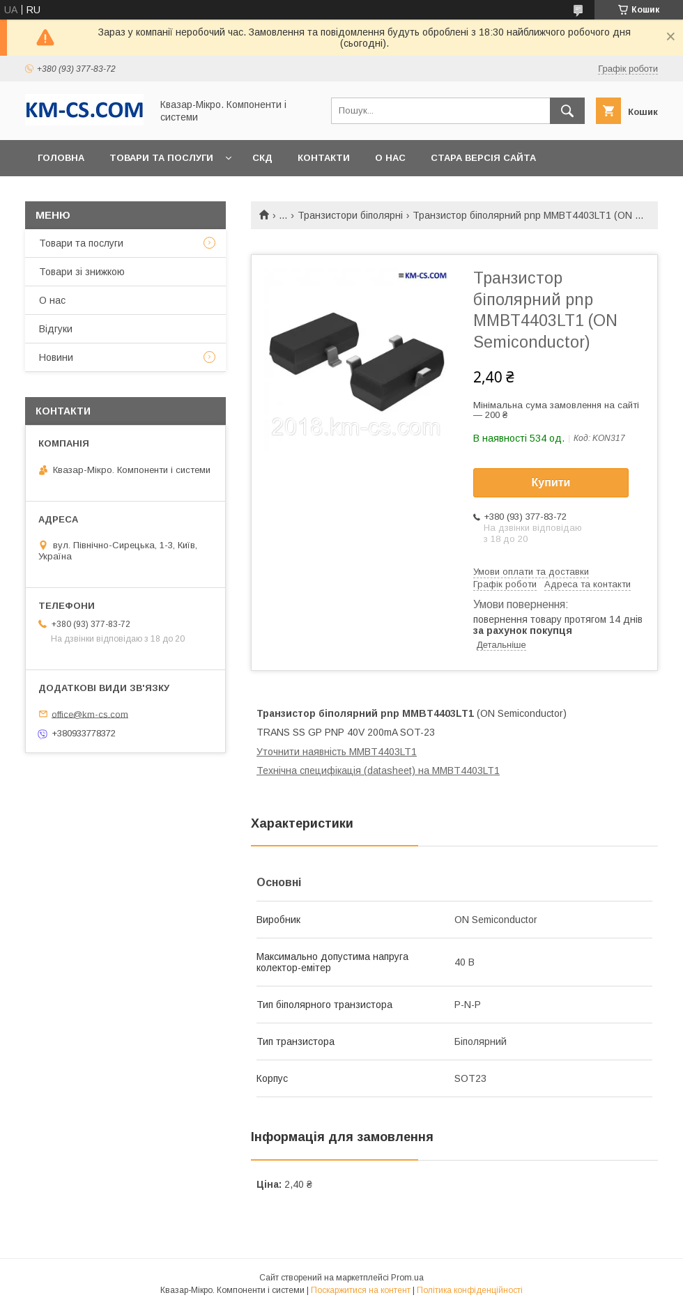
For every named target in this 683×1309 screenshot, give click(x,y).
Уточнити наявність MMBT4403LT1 (336, 751)
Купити (551, 482)
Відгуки (55, 328)
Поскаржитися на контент (360, 1290)
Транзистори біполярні (350, 215)
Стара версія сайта (483, 158)
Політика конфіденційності (470, 1290)
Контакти (324, 158)
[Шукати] (567, 111)
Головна (61, 158)
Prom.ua (407, 1278)
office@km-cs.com (90, 713)
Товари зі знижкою (82, 271)
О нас (390, 158)
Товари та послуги (161, 158)
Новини (56, 357)
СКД (262, 158)
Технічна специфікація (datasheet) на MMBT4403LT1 (378, 770)
